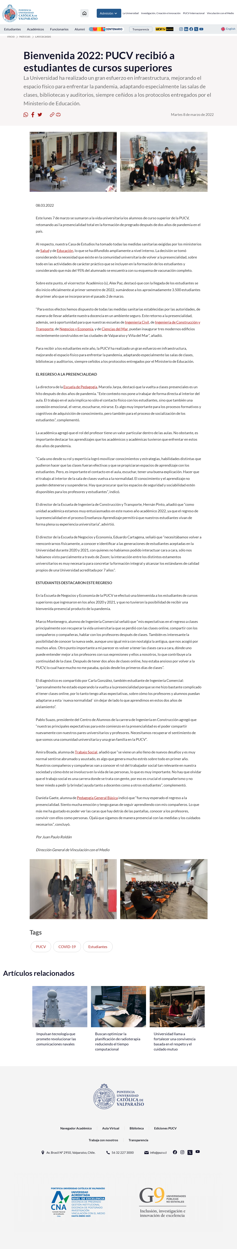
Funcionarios (59, 29)
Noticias (24, 36)
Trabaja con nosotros (103, 1140)
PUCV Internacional (193, 13)
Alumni (80, 29)
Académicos (35, 29)
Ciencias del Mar (115, 329)
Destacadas (43, 36)
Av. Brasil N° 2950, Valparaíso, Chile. (67, 1152)
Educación (65, 250)
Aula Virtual (110, 1128)
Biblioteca (137, 1128)
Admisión (109, 13)
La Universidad (131, 13)
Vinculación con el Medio (220, 13)
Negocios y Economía (76, 329)
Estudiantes (12, 29)
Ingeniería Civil (137, 322)
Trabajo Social (86, 752)
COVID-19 (67, 946)
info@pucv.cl (155, 1152)
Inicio (11, 36)
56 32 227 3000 (120, 1152)
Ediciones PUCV (165, 1128)
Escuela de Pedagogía (80, 387)
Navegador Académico (76, 1128)
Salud (44, 250)
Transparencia (141, 29)
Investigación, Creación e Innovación (161, 13)
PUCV (41, 946)
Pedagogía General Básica (97, 797)
